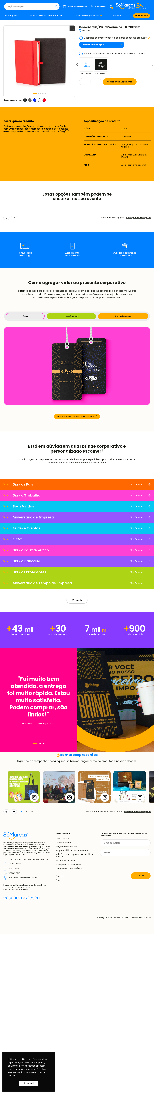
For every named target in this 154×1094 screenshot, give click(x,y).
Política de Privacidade (141, 1078)
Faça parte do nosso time (68, 1024)
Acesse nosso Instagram (137, 971)
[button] (35, 93)
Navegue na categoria (138, 217)
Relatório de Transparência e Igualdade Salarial (75, 1015)
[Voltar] (6, 972)
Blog (58, 1040)
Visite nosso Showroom (67, 1020)
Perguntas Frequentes (66, 1006)
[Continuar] (14, 972)
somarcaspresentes (77, 915)
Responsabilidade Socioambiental (72, 1010)
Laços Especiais (71, 316)
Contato (60, 1036)
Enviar (141, 1036)
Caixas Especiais (123, 316)
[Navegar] (35, 818)
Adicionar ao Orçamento (122, 81)
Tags (25, 316)
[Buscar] (94, 6)
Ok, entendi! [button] (28, 1083)
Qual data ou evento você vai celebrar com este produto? (114, 38)
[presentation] (121, 1024)
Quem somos (62, 998)
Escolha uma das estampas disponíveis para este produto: (114, 53)
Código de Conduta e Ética (69, 1028)
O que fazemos (63, 1002)
